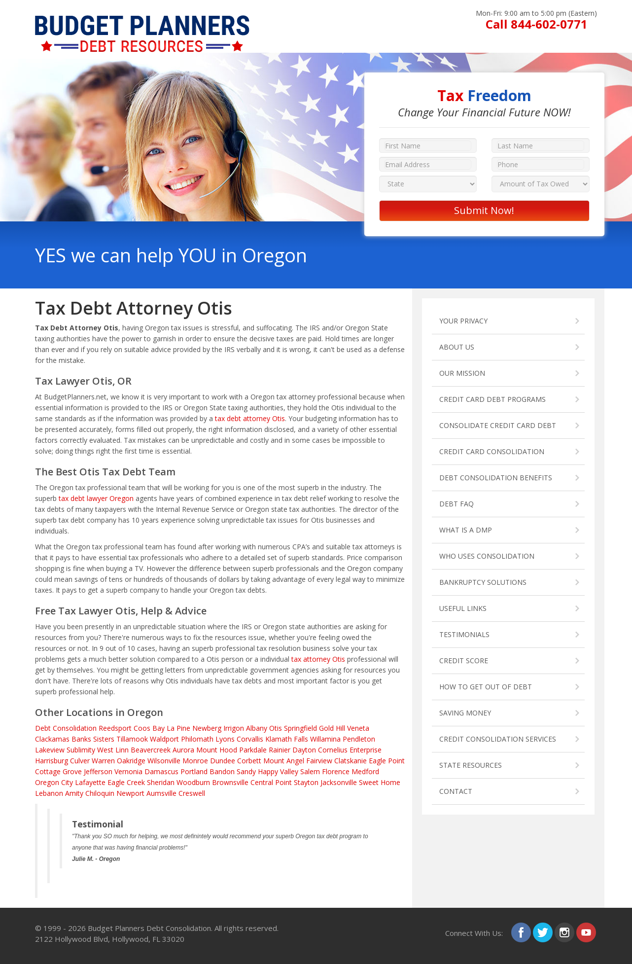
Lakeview (50, 749)
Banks (81, 739)
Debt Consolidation (66, 728)
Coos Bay (149, 728)
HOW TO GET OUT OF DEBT (485, 686)
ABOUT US (456, 347)
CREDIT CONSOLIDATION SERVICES (497, 739)
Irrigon (233, 728)
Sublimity (81, 749)
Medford (365, 771)
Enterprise (366, 749)
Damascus (161, 771)
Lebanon (49, 793)
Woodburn (193, 782)
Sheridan (161, 782)
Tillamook (132, 739)
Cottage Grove (58, 771)
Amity (74, 793)
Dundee (222, 760)
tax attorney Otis (318, 659)
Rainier (279, 749)
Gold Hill (332, 728)
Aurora (183, 749)
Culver (80, 760)
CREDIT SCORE (463, 660)
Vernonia (128, 771)
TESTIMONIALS (464, 634)
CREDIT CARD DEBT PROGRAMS (492, 399)
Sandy (246, 771)
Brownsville (230, 782)
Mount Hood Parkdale (231, 749)
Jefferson (98, 771)
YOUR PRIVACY (463, 320)
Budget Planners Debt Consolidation (149, 928)
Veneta (358, 728)
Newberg (206, 728)
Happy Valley (278, 771)
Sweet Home (379, 782)
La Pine (178, 728)
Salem (310, 771)
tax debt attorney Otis (250, 418)
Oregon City (54, 782)
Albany (256, 728)
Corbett (249, 760)
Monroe (195, 760)
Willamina (325, 739)
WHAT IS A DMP (465, 530)
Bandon (222, 771)
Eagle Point (387, 760)
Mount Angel (283, 760)
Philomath (197, 739)
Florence (336, 771)
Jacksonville (338, 782)
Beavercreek (151, 749)
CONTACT (455, 791)
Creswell (191, 793)
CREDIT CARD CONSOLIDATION (491, 451)
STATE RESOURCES (470, 765)
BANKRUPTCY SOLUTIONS (483, 582)
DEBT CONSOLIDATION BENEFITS (495, 477)
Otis (275, 728)
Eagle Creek (126, 782)
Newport (130, 793)
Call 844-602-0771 (537, 24)
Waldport (164, 739)
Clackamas (52, 739)
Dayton (304, 749)
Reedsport (115, 728)
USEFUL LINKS (463, 608)
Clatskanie (350, 760)
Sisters (103, 739)
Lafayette (90, 782)
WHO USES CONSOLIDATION (486, 556)
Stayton (306, 782)
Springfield (300, 728)
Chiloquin (99, 793)
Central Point (271, 782)
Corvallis (250, 739)
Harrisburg (51, 760)
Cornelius (333, 749)
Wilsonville (163, 760)
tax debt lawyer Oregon (96, 498)
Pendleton (359, 739)
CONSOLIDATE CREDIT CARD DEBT (497, 425)
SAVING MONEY (465, 712)
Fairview (319, 760)
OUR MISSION (462, 373)
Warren (103, 760)
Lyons (225, 739)
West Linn (113, 749)
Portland (194, 771)
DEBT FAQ (456, 503)
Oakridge (131, 760)
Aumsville (161, 793)
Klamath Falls (286, 739)
